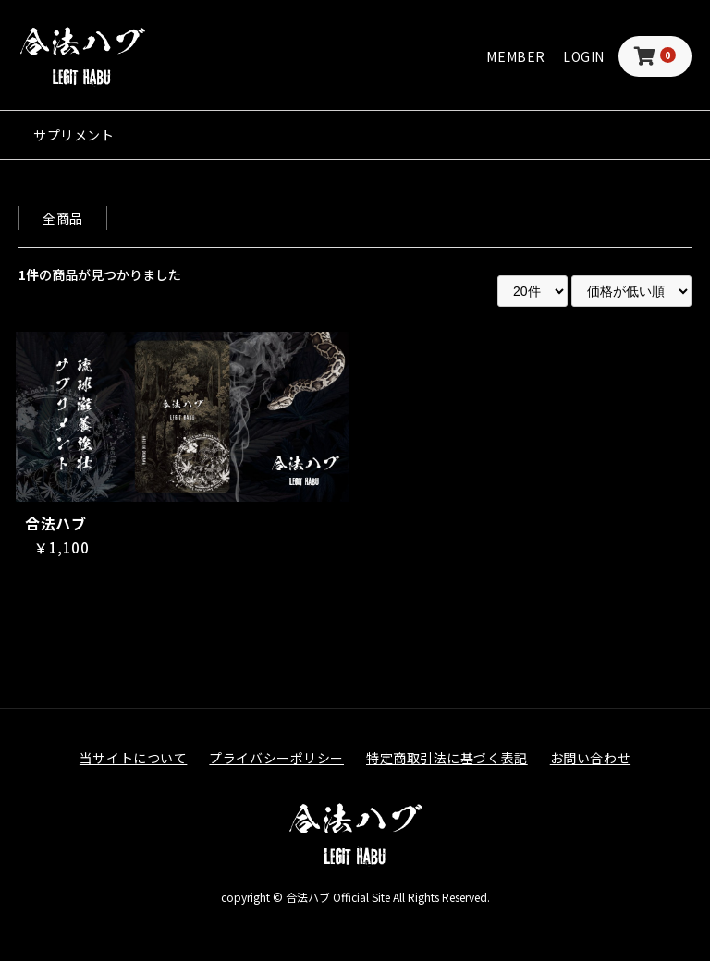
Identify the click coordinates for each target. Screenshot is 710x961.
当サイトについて (133, 757)
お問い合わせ (590, 757)
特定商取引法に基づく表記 (447, 757)
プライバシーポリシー (276, 757)
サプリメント (73, 135)
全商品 (63, 218)
